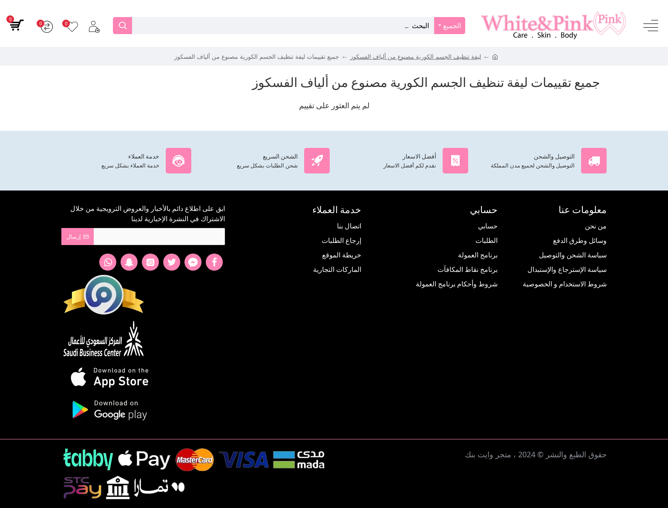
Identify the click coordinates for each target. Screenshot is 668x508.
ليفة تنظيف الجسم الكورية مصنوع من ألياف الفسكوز (415, 56)
